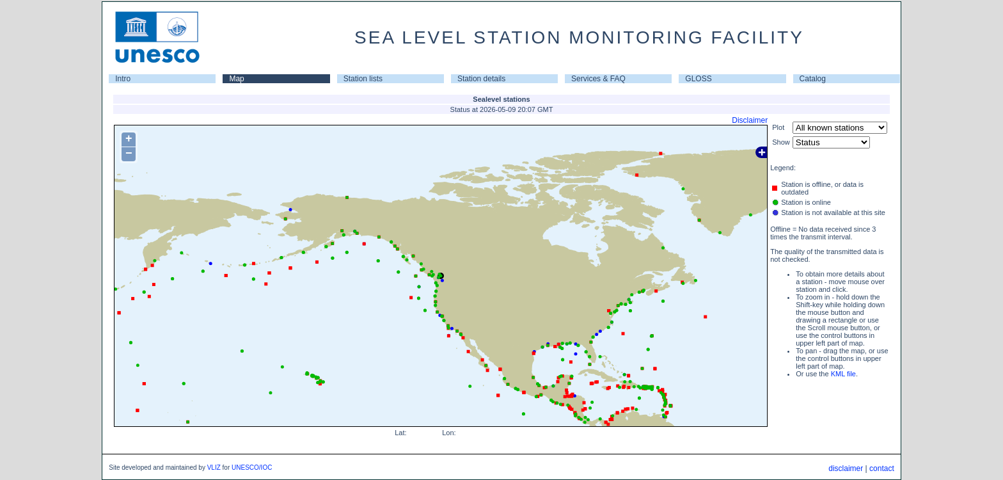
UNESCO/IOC (252, 467)
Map (236, 78)
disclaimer (845, 468)
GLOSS (698, 78)
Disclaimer (750, 120)
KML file (843, 374)
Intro (122, 78)
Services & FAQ (598, 78)
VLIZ (214, 467)
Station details (481, 78)
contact (881, 468)
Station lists (363, 78)
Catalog (813, 78)
